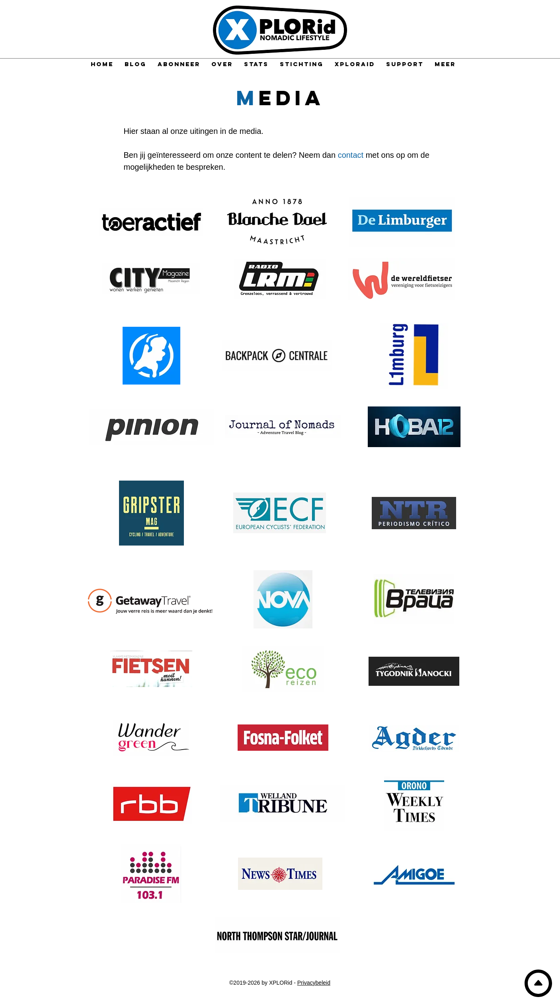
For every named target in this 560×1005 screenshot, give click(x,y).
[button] (445, 64)
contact (350, 155)
